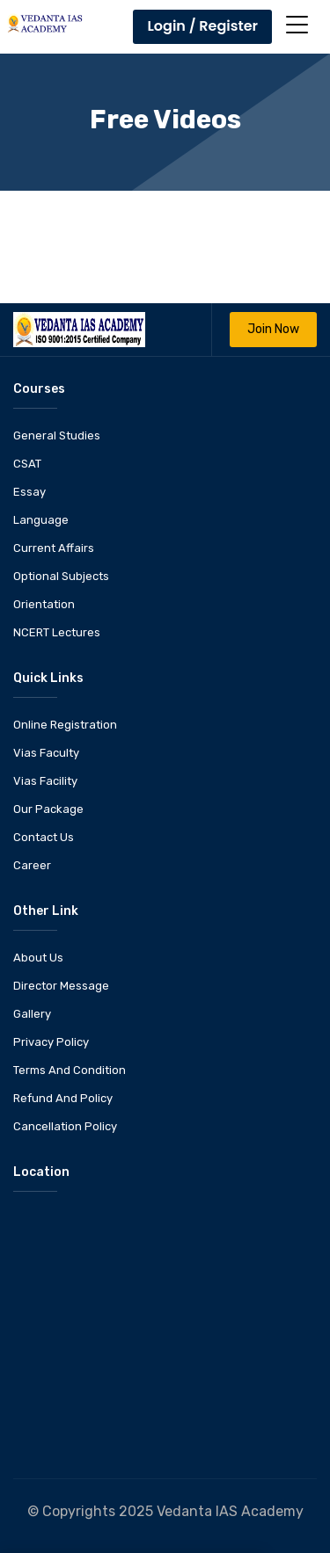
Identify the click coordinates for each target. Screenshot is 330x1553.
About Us (38, 957)
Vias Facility (45, 780)
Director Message (61, 985)
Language (41, 519)
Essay (29, 491)
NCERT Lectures (56, 632)
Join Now (273, 329)
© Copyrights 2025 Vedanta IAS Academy (165, 1511)
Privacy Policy (51, 1042)
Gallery (32, 1013)
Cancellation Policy (65, 1126)
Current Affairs (53, 548)
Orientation (44, 604)
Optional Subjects (61, 576)
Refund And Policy (63, 1098)
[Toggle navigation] (297, 24)
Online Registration (65, 724)
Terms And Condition (69, 1070)
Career (32, 865)
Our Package (48, 809)
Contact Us (43, 837)
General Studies (56, 435)
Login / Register (202, 26)
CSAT (27, 463)
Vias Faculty (46, 752)
